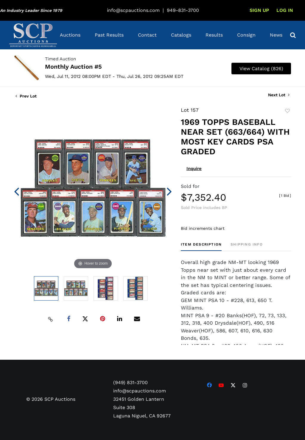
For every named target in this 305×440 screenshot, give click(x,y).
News (276, 35)
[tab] (201, 246)
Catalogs (181, 35)
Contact (147, 35)
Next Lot (279, 94)
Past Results (109, 35)
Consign (246, 35)
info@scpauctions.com (133, 10)
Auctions (70, 35)
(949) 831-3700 (130, 382)
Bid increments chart (203, 228)
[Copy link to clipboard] (50, 319)
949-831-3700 (183, 10)
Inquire (194, 168)
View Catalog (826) (261, 68)
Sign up (259, 10)
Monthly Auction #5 (73, 66)
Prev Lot (26, 96)
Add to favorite (287, 111)
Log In (284, 10)
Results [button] (214, 35)
